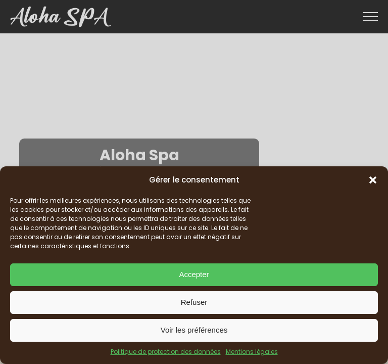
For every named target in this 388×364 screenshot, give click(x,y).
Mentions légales (252, 351)
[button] (373, 180)
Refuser (194, 302)
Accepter (194, 274)
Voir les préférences (194, 330)
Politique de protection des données (166, 351)
